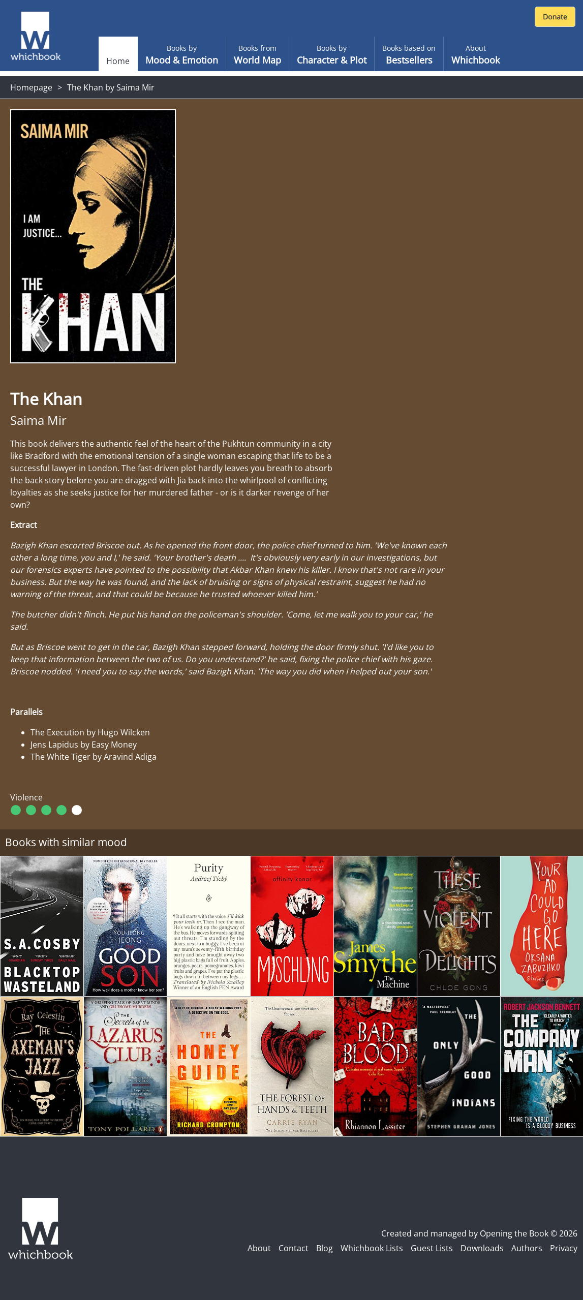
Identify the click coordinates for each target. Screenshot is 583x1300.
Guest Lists (432, 1248)
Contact (294, 1248)
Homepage (31, 87)
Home (118, 61)
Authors (526, 1248)
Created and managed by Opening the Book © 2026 (479, 1233)
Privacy (563, 1248)
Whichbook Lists (372, 1248)
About (259, 1248)
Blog (324, 1248)
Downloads (482, 1248)
